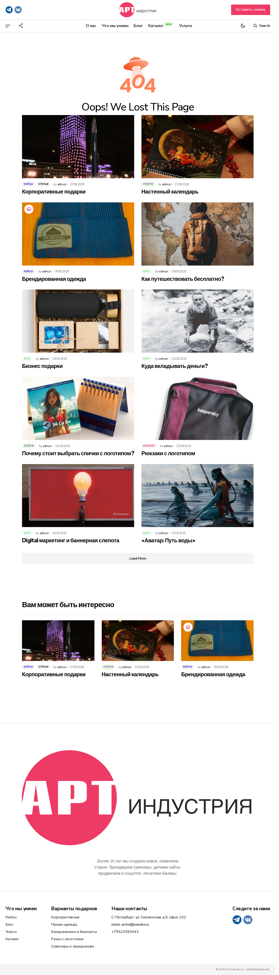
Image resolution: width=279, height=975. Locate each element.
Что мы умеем (21, 908)
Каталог (149, 445)
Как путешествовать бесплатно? (182, 279)
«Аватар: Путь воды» (168, 540)
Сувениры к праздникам (72, 946)
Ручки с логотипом (67, 939)
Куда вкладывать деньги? (174, 366)
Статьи (44, 184)
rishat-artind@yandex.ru (130, 924)
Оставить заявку (251, 9)
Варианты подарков (74, 908)
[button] (7, 26)
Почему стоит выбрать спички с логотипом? (78, 453)
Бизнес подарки (42, 366)
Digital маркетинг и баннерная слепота (70, 540)
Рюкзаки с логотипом (168, 453)
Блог (146, 271)
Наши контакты (129, 908)
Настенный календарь (169, 191)
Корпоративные (65, 917)
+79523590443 (125, 931)
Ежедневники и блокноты (74, 931)
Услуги (148, 184)
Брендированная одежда (54, 279)
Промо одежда (64, 924)
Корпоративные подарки (53, 191)
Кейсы (28, 184)
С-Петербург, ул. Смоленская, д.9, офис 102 (148, 917)
